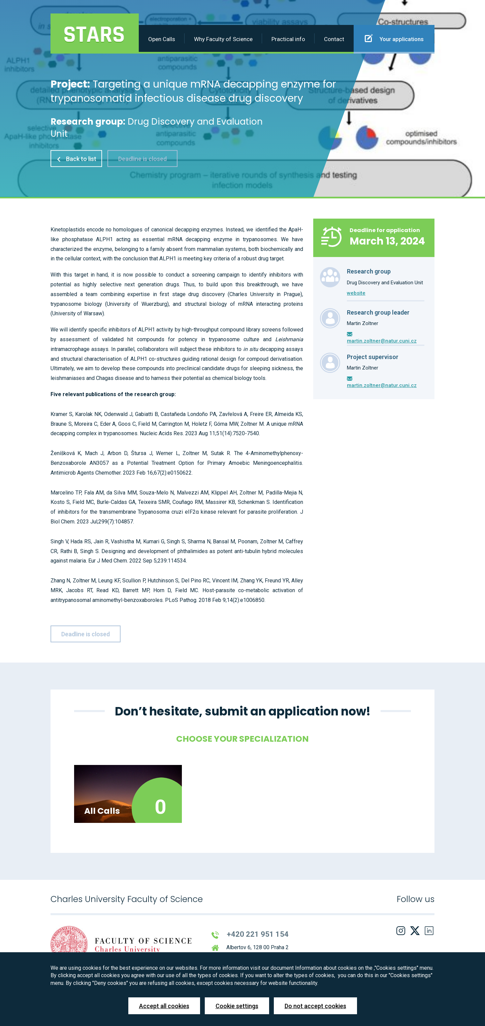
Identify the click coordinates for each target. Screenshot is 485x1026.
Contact (334, 39)
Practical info (288, 39)
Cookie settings (237, 1005)
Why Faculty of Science (223, 39)
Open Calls (161, 39)
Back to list (76, 158)
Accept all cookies (164, 1005)
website (356, 293)
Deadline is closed (142, 158)
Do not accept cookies (315, 1005)
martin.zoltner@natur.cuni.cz (382, 341)
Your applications (394, 38)
